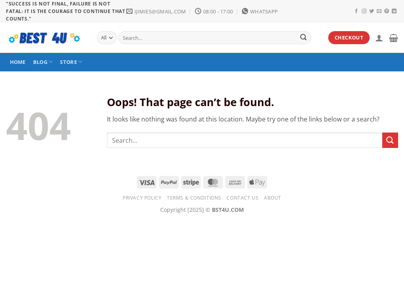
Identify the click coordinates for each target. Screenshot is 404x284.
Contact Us (242, 197)
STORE (71, 61)
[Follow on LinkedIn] (394, 11)
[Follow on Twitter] (371, 11)
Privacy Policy (142, 197)
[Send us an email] (379, 11)
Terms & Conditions (194, 197)
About (272, 197)
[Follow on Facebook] (356, 11)
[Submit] (303, 38)
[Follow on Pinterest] (386, 11)
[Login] (379, 38)
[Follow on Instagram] (364, 11)
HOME (18, 61)
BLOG (42, 61)
